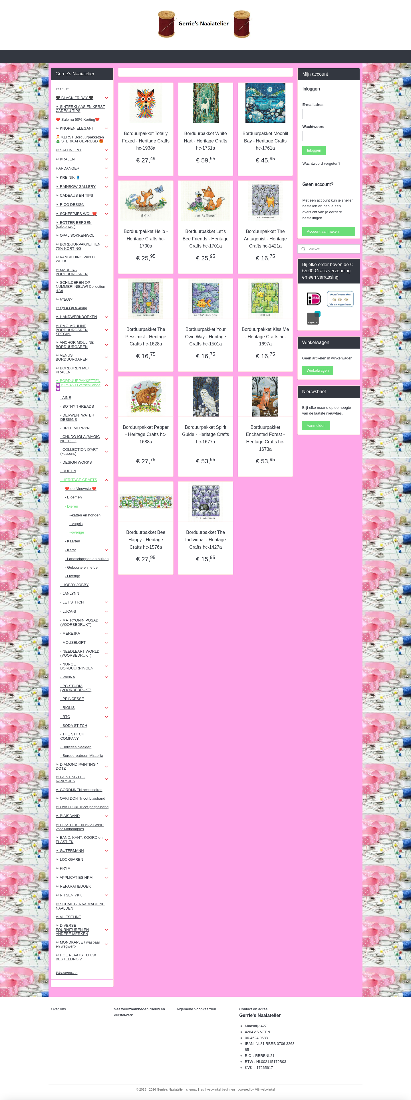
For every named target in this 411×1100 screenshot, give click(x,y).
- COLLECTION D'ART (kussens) (84, 451)
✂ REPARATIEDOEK (73, 886)
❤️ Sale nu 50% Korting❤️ (78, 119)
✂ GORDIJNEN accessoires (79, 790)
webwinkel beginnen (221, 1089)
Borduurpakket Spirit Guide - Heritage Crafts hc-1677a (205, 434)
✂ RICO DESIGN (82, 204)
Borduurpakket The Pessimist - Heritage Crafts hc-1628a (145, 336)
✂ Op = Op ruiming (71, 308)
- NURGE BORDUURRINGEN (84, 666)
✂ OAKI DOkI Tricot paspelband (82, 807)
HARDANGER (82, 168)
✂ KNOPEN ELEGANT (82, 128)
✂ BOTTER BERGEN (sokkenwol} (74, 224)
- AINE (65, 397)
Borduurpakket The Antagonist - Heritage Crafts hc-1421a (265, 238)
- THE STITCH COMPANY (84, 736)
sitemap (191, 1089)
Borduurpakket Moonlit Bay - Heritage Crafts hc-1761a (265, 140)
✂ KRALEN (82, 159)
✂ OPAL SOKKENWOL (82, 235)
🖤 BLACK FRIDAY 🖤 (82, 98)
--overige (76, 532)
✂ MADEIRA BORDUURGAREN (72, 272)
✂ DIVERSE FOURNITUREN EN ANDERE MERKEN (82, 929)
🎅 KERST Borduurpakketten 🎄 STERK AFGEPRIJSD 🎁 (80, 139)
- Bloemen (73, 497)
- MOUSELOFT (84, 642)
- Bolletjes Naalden (75, 747)
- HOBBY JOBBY (74, 585)
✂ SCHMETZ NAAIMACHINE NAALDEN (80, 906)
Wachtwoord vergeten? (321, 163)
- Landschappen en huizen (86, 559)
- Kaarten (72, 541)
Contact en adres (253, 1009)
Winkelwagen (318, 370)
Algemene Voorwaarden (196, 1009)
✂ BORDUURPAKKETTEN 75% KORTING (82, 246)
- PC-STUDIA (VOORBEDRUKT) (75, 688)
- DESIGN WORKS (76, 462)
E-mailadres (312, 104)
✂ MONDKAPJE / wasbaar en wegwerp (82, 944)
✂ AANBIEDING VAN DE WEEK (76, 259)
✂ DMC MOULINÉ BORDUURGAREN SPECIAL (82, 330)
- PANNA (84, 677)
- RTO (84, 717)
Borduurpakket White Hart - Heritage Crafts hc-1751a (205, 140)
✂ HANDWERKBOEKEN (82, 317)
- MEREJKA (84, 633)
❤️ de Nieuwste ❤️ (80, 488)
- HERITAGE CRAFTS (84, 480)
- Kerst (86, 550)
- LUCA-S (84, 611)
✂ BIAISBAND (82, 816)
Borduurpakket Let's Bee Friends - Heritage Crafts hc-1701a (205, 238)
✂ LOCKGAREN (69, 859)
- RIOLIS (84, 707)
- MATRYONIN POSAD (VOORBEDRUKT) (84, 622)
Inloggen (314, 150)
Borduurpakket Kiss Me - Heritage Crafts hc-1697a (265, 336)
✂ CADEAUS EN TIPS (74, 195)
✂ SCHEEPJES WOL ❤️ (82, 214)
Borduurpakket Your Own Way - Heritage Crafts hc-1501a (205, 336)
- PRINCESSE (72, 699)
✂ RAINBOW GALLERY (82, 186)
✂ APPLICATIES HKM (82, 877)
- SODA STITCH (73, 725)
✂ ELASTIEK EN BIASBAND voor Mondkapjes (80, 827)
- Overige (72, 576)
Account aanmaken (323, 231)
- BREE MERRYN (75, 428)
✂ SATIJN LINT (82, 150)
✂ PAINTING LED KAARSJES (82, 779)
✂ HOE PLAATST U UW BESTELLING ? (76, 957)
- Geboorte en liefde (81, 567)
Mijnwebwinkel (265, 1089)
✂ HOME (63, 89)
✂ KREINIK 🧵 (82, 177)
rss (202, 1089)
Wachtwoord (313, 126)
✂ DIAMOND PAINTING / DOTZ (82, 766)
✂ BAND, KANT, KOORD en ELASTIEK (82, 839)
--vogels (75, 524)
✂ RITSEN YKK (82, 895)
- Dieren (86, 506)
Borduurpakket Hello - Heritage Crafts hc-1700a (146, 238)
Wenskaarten (66, 973)
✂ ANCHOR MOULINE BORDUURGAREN (82, 344)
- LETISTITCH (84, 602)
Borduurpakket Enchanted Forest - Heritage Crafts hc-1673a (265, 438)
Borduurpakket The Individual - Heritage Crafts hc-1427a (205, 539)
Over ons (58, 1009)
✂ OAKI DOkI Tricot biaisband (80, 798)
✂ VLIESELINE (68, 917)
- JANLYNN (69, 593)
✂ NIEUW (64, 299)
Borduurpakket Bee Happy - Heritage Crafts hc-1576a (145, 539)
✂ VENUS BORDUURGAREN (82, 357)
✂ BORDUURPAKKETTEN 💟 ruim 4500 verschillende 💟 (82, 385)
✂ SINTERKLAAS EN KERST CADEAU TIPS (80, 108)
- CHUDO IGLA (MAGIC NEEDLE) (84, 439)
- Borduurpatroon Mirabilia (81, 755)
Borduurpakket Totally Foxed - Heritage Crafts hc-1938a (145, 140)
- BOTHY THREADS (84, 406)
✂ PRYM (82, 868)
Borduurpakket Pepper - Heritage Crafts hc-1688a (145, 434)
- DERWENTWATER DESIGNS (84, 417)
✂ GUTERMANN (82, 850)
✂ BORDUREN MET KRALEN (82, 370)
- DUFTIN (68, 471)
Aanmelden (316, 425)
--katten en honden (84, 515)
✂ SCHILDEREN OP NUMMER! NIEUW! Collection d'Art (80, 286)
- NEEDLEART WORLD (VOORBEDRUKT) (84, 653)
